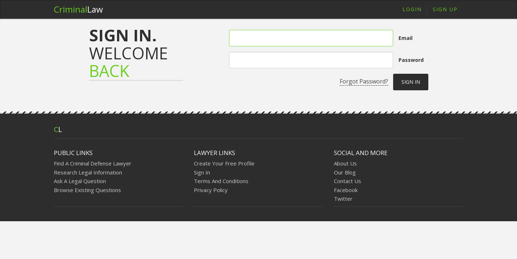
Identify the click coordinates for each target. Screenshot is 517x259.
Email (406, 38)
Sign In (202, 172)
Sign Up (445, 9)
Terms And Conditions (221, 181)
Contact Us (347, 181)
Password (411, 59)
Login (412, 9)
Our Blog (345, 172)
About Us (345, 163)
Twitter (343, 198)
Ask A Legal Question (80, 181)
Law (78, 9)
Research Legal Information (88, 172)
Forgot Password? (364, 81)
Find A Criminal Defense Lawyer (92, 163)
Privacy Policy (211, 190)
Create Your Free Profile (224, 163)
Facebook (346, 190)
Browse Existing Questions (87, 190)
